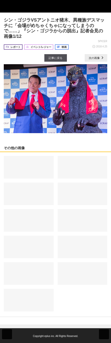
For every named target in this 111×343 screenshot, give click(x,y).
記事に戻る (55, 57)
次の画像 (96, 57)
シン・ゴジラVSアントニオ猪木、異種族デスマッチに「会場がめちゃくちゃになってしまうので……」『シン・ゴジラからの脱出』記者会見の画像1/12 (54, 28)
